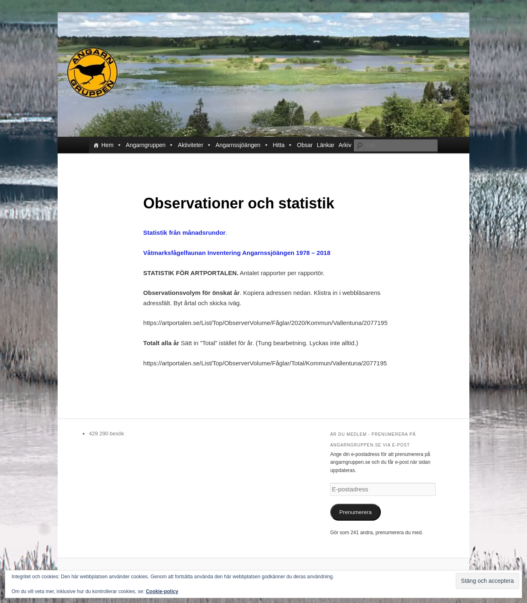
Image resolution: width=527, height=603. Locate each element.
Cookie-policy (162, 591)
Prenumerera (355, 512)
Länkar (325, 145)
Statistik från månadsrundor (184, 232)
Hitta (283, 145)
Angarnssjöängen (242, 145)
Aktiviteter (194, 145)
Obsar (304, 145)
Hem (111, 145)
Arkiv (344, 145)
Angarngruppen (150, 145)
